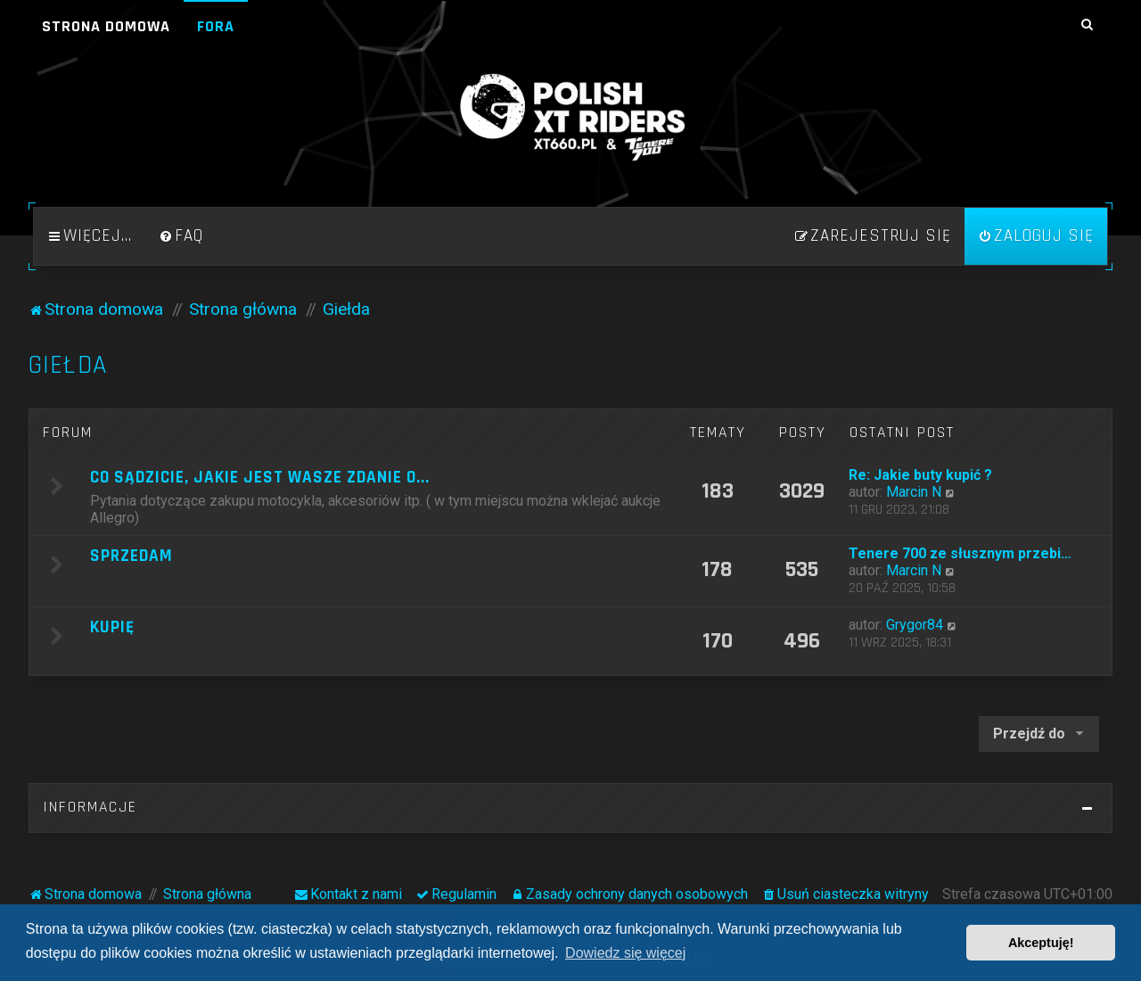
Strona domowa (106, 26)
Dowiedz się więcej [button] (625, 952)
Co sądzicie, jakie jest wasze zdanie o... (260, 477)
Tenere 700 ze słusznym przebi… (960, 553)
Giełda (68, 365)
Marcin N (913, 491)
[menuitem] (181, 236)
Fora (215, 26)
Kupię (112, 627)
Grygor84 (914, 624)
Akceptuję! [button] (1041, 943)
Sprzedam (131, 556)
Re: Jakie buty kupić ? (920, 474)
